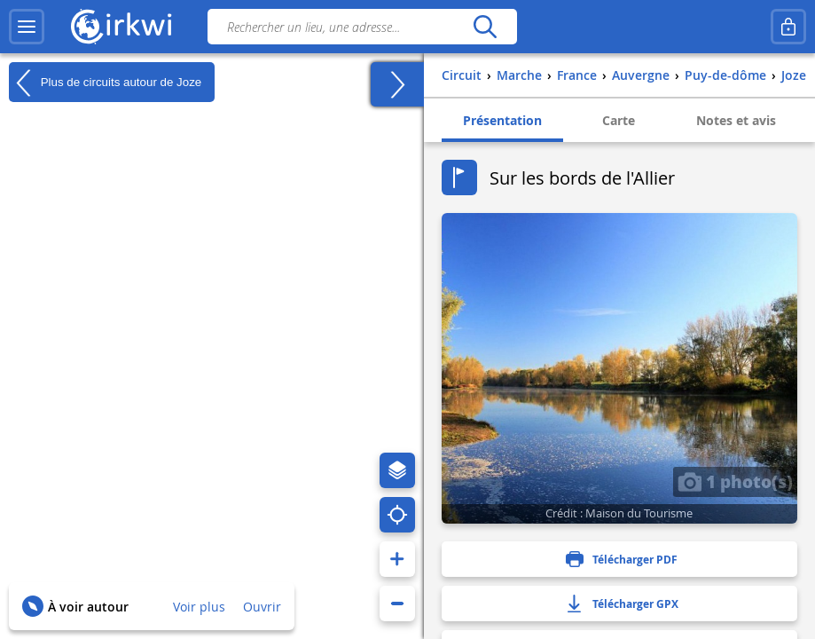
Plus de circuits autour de (105, 82)
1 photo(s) (735, 481)
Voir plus (199, 606)
